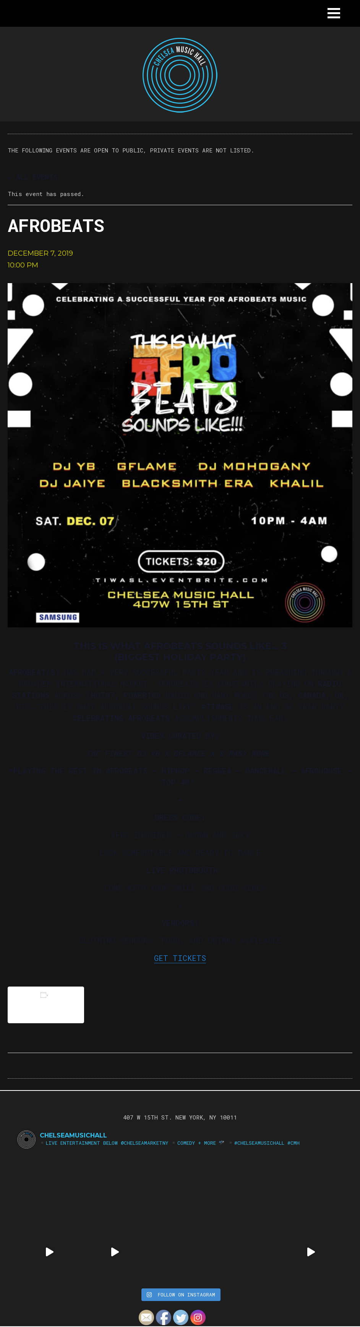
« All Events (33, 176)
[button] (334, 13)
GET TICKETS (180, 958)
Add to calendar (45, 1005)
